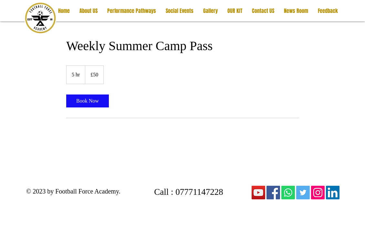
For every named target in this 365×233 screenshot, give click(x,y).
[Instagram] (318, 192)
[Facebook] (273, 192)
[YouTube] (258, 192)
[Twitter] (303, 192)
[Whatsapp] (288, 192)
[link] (87, 100)
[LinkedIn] (332, 192)
